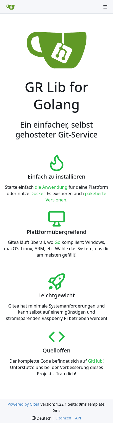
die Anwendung (51, 187)
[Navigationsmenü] (105, 7)
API (78, 418)
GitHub (95, 361)
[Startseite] (10, 7)
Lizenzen (63, 418)
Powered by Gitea (23, 404)
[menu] (41, 418)
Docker (37, 193)
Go (57, 242)
